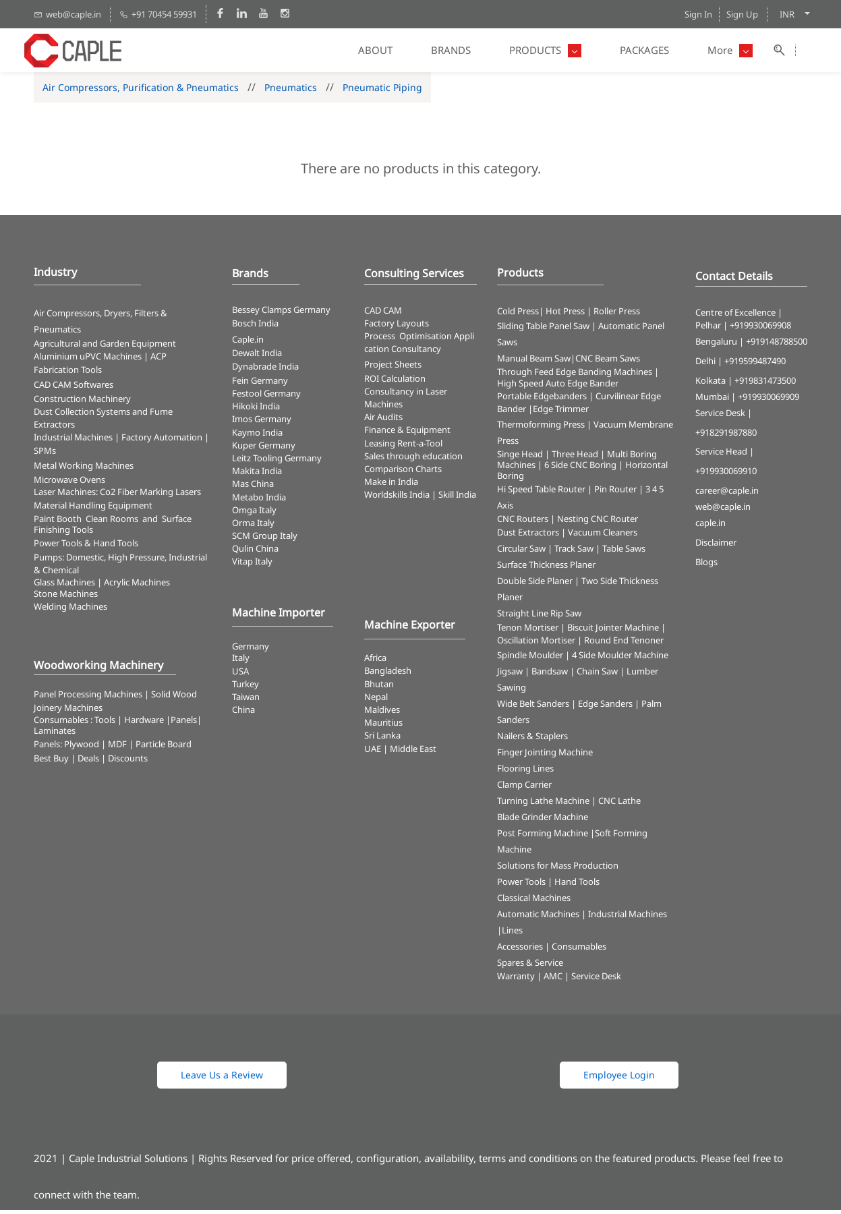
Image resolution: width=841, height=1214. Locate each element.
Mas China (253, 488)
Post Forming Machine (542, 837)
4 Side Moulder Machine (620, 659)
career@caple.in (727, 494)
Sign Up (742, 14)
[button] (222, 1079)
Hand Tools (577, 885)
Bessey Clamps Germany (281, 313)
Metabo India (259, 500)
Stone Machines (66, 597)
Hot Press (565, 314)
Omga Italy (254, 513)
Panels (184, 723)
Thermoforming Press (541, 428)
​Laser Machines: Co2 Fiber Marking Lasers (117, 495)
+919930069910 (726, 475)
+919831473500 (765, 384)
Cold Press (518, 314)
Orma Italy (253, 526)
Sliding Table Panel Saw (543, 330)
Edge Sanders (605, 707)
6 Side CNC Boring (580, 468)
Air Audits (383, 421)
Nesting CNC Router (597, 522)
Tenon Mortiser (527, 631)
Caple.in (248, 343)
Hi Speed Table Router (541, 492)
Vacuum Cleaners (602, 535)
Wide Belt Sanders (533, 707)
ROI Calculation (395, 382)
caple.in (710, 527)
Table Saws (623, 552)
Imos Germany (261, 423)
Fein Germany (261, 384)
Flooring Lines (525, 772)
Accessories (520, 950)
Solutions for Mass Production (557, 869)
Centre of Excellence (735, 316)
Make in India (392, 486)
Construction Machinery (82, 402)
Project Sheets (393, 368)
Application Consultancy (419, 346)
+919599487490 (755, 365)
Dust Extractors (528, 535)
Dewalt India (257, 356)
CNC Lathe (619, 805)
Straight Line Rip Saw (539, 616)
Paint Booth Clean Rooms (86, 522)
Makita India (257, 475)
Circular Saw (521, 552)
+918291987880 (726, 436)
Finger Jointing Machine (545, 756)
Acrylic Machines (137, 586)
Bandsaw (549, 675)
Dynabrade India (265, 370)
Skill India (457, 498)
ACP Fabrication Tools (100, 366)
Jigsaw (510, 675)
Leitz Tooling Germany (277, 462)
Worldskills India (397, 498)
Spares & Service (530, 966)
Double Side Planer (535, 584)
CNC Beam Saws (607, 362)
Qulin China (255, 552)
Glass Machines (64, 586)
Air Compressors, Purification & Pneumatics (140, 90)
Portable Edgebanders (542, 400)
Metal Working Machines (84, 469)
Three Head (575, 457)
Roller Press (616, 314)
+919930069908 (760, 329)
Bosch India (255, 326)
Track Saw (573, 552)
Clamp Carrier (524, 788)
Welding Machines (70, 610)
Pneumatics (290, 90)
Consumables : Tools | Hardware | (102, 723)
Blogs (706, 565)
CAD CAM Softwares (73, 388)
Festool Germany (267, 397)
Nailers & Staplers (532, 740)
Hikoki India (256, 410)
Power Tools (521, 885)
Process (381, 340)
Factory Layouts (396, 327)
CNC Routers (522, 522)
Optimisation (425, 340)
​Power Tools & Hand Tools (86, 546)
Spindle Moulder (530, 659)
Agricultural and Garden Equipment (105, 347)
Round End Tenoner (624, 643)
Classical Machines (534, 902)
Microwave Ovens (69, 483)
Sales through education (413, 459)
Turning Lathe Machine (543, 805)
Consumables (579, 950)
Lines (512, 934)
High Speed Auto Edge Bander (557, 387)
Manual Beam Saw (534, 362)
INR (787, 14)
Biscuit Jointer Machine (613, 631)
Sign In (698, 14)
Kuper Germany (263, 448)
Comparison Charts (403, 472)
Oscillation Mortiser (536, 643)
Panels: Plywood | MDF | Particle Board (113, 747)
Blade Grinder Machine (542, 821)
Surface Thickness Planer (546, 568)
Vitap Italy (252, 565)
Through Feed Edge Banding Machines (574, 376)
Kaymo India (257, 436)
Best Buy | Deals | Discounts (91, 761)
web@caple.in (723, 510)
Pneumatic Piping (382, 90)
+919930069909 (768, 400)
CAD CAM (383, 314)
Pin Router (615, 492)
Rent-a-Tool (419, 446)
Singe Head (520, 457)
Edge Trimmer (561, 413)
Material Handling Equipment (93, 508)
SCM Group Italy (264, 539)
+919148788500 (776, 345)
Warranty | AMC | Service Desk (559, 980)
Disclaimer (715, 546)
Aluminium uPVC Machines (88, 360)
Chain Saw (597, 675)
